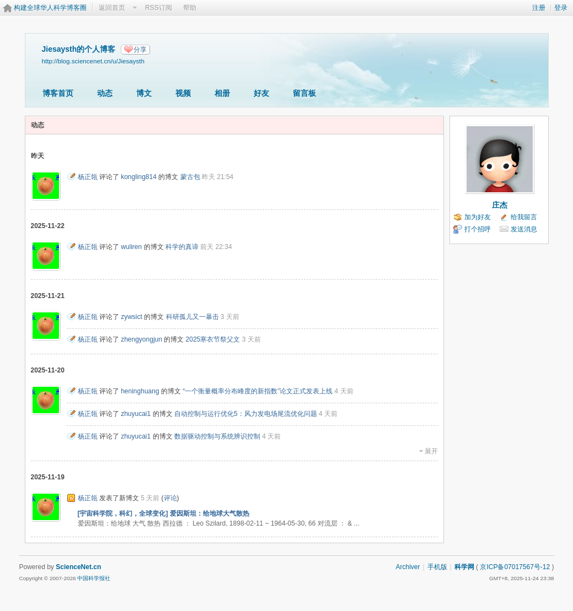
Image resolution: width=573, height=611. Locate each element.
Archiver (407, 567)
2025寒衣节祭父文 (213, 339)
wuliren (131, 247)
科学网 (464, 567)
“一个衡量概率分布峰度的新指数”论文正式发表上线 (258, 391)
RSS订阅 (158, 8)
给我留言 (524, 217)
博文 (144, 93)
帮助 (189, 8)
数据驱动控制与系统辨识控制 (217, 436)
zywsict (131, 317)
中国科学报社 (93, 578)
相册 (222, 93)
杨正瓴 (88, 177)
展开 (431, 451)
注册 (538, 8)
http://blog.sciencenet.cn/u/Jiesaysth (93, 60)
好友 (261, 93)
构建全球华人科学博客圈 (50, 8)
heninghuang (140, 391)
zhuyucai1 (136, 414)
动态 (105, 93)
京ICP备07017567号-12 (515, 567)
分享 (140, 49)
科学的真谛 (182, 247)
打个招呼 (477, 229)
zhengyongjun (141, 339)
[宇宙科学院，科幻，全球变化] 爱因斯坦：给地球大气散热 (163, 513)
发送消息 (524, 229)
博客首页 (57, 93)
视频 (183, 93)
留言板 (304, 93)
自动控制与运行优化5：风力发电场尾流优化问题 (245, 414)
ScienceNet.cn (78, 567)
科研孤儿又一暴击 (192, 317)
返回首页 (112, 8)
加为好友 (477, 217)
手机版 (437, 567)
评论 (170, 498)
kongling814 (139, 177)
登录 (560, 8)
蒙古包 (190, 177)
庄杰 (499, 205)
